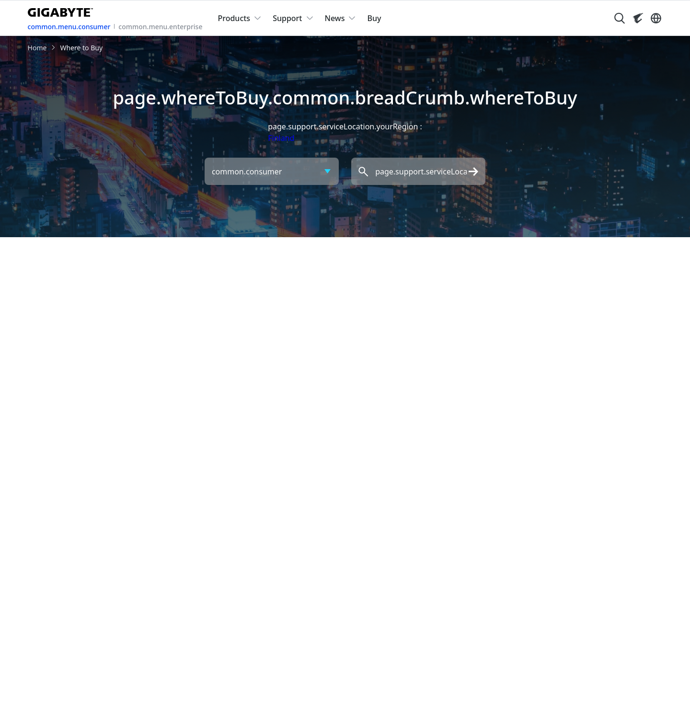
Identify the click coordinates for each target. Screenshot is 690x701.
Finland (281, 138)
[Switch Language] (656, 18)
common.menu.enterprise (160, 26)
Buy (374, 18)
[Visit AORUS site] (638, 18)
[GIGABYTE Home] (62, 10)
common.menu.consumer (69, 26)
